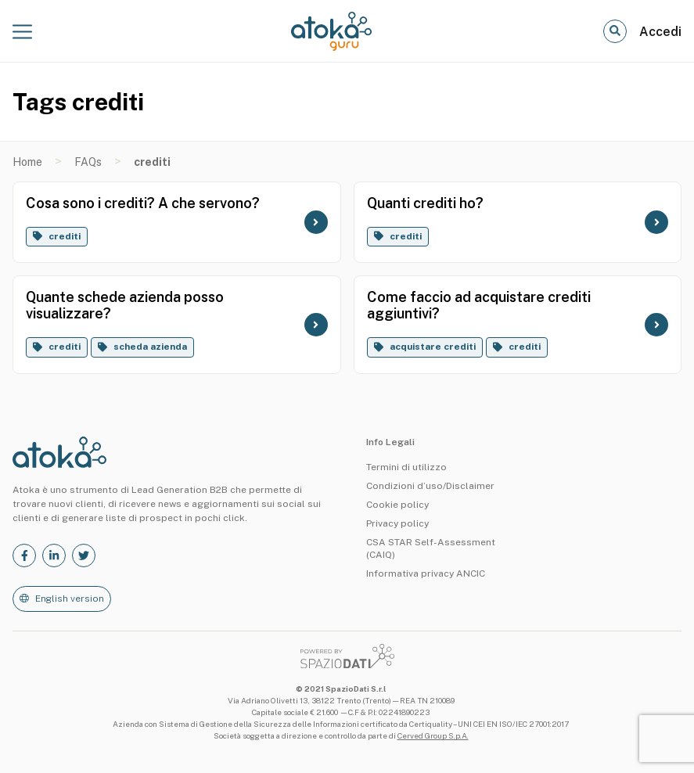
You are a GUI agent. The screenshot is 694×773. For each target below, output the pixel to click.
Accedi (660, 31)
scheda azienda (150, 346)
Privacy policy (397, 523)
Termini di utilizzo (406, 467)
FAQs (88, 162)
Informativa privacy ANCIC (425, 573)
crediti (65, 236)
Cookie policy (397, 504)
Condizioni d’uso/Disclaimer (430, 485)
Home (27, 162)
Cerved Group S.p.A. (433, 735)
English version (69, 598)
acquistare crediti (433, 346)
